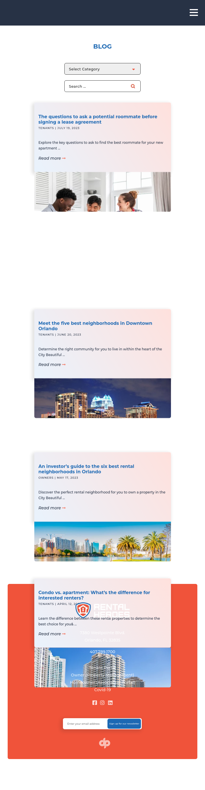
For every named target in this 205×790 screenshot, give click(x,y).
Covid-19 (102, 689)
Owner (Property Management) (102, 675)
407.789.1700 (102, 651)
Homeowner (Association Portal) (102, 682)
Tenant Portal (102, 667)
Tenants (46, 132)
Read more (52, 162)
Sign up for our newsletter (124, 723)
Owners (46, 485)
